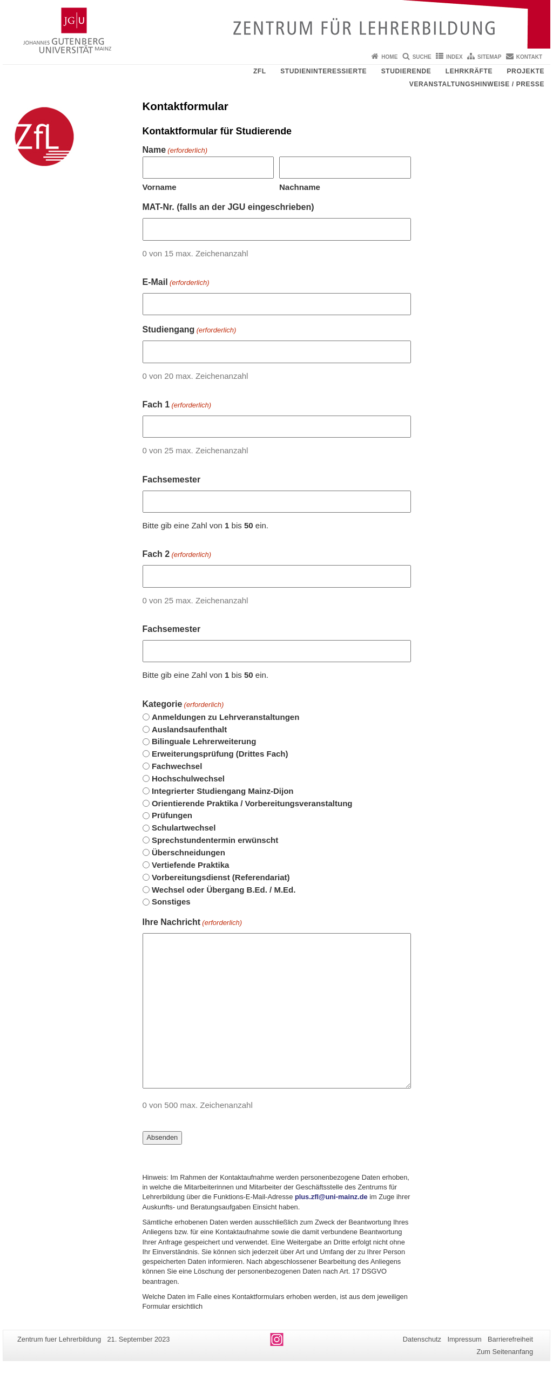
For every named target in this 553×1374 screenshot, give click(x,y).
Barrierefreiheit (510, 1339)
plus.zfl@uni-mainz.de (331, 1197)
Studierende (406, 71)
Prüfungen (172, 815)
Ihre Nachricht (192, 922)
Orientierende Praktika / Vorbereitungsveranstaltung (252, 803)
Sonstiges (171, 901)
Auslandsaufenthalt (189, 729)
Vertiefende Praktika (190, 864)
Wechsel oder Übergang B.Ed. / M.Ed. (223, 889)
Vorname (160, 187)
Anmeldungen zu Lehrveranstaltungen (225, 717)
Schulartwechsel (183, 827)
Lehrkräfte (469, 71)
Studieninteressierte (323, 71)
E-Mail (176, 282)
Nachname (299, 187)
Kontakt (529, 57)
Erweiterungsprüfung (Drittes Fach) (220, 753)
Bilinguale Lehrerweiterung (204, 741)
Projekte (525, 71)
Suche (422, 57)
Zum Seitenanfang (504, 1352)
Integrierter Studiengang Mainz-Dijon (223, 790)
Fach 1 (177, 405)
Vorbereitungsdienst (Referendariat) (221, 877)
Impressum (464, 1339)
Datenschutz (422, 1339)
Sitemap (489, 57)
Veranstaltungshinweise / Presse (476, 84)
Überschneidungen (188, 852)
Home (389, 57)
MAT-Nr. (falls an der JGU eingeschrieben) (228, 207)
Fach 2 (177, 554)
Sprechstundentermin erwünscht (215, 840)
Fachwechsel (177, 766)
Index (454, 57)
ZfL (259, 71)
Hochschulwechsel (188, 778)
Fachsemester (172, 479)
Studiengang (190, 330)
